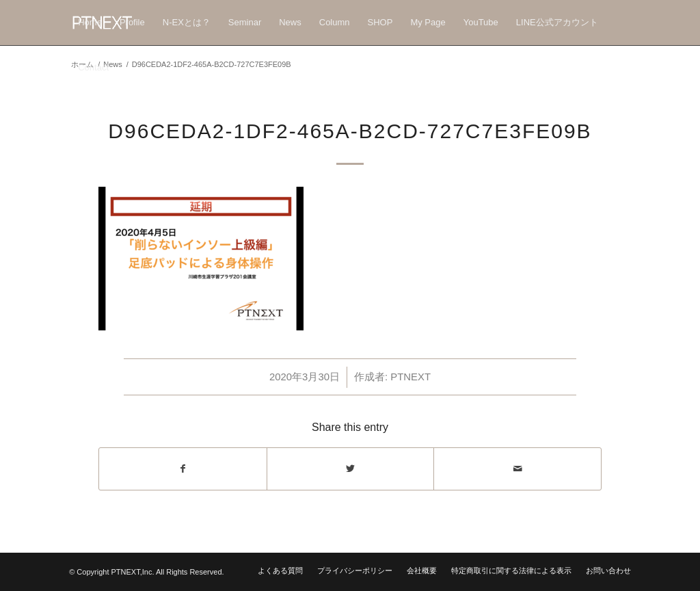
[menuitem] (90, 22)
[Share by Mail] (517, 469)
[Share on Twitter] (350, 469)
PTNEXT (410, 376)
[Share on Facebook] (183, 469)
